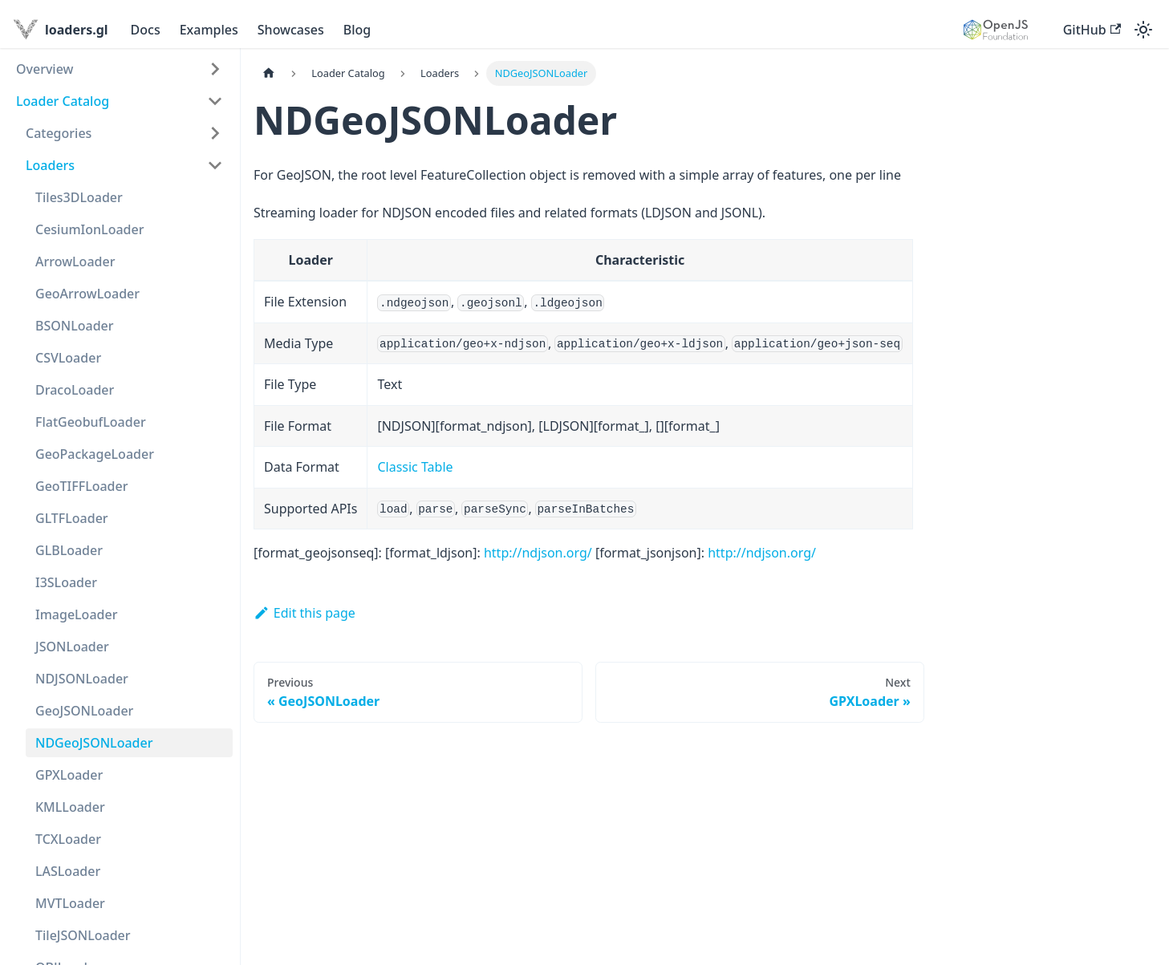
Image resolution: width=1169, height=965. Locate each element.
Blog (357, 30)
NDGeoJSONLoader (93, 743)
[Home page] (269, 73)
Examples (209, 30)
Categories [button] (58, 133)
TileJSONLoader (83, 935)
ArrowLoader (75, 261)
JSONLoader (72, 646)
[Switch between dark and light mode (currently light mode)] (1143, 30)
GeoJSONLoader (84, 711)
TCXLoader (68, 839)
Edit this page (304, 613)
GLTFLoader (71, 518)
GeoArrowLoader (87, 293)
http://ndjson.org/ (538, 553)
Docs (145, 30)
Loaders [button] (50, 165)
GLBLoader (69, 550)
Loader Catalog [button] (62, 101)
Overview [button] (44, 69)
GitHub (1092, 30)
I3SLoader (66, 582)
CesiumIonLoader (89, 229)
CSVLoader (68, 358)
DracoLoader (74, 390)
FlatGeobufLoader (90, 422)
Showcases (291, 30)
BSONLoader (74, 326)
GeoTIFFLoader (81, 486)
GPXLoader (69, 775)
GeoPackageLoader (94, 454)
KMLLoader (70, 807)
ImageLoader (76, 614)
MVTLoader (70, 903)
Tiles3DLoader (79, 197)
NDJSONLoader (81, 678)
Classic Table (415, 467)
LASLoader (67, 871)
